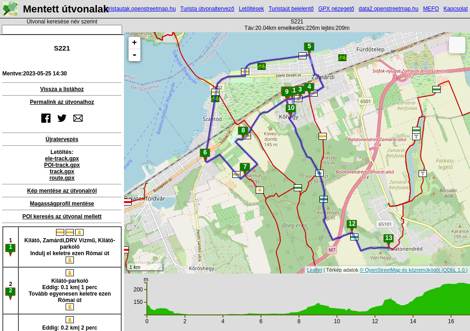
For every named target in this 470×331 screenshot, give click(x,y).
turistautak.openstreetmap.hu (139, 9)
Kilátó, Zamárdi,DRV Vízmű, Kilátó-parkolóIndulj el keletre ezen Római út (69, 246)
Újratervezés (61, 139)
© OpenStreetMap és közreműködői (401, 270)
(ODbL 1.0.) (455, 270)
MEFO (431, 9)
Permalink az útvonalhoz (62, 102)
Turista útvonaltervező (207, 9)
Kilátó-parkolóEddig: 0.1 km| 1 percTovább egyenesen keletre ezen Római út (69, 289)
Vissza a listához (62, 89)
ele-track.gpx (62, 158)
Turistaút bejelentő (291, 9)
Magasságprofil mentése (62, 203)
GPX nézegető (336, 9)
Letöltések (251, 9)
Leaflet (314, 270)
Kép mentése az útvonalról (62, 191)
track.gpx (62, 171)
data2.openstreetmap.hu (389, 9)
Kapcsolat (455, 9)
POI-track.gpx (62, 165)
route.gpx (62, 178)
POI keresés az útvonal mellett (62, 216)
